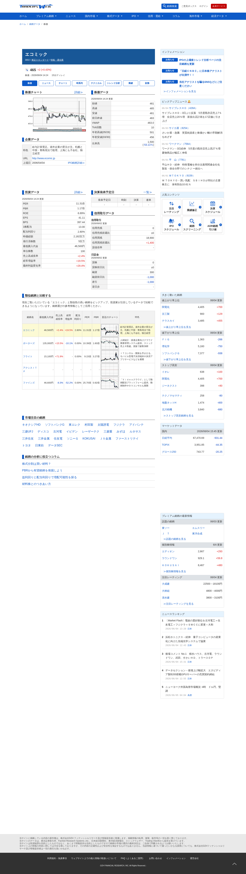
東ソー (166, 527)
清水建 (166, 597)
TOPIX (166, 444)
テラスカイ (168, 320)
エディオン (168, 551)
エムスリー (198, 527)
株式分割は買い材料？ (36, 463)
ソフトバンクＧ (171, 353)
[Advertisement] (123, 36)
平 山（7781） (178, 159)
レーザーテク (90, 431)
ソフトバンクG (54, 424)
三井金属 (43, 438)
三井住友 (28, 438)
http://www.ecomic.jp (43, 158)
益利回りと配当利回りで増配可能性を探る (49, 477)
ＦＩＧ (166, 339)
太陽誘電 (103, 424)
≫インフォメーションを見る (179, 91)
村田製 (89, 424)
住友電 (58, 438)
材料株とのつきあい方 (36, 483)
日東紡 (39, 445)
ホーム (23, 16)
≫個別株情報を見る (174, 571)
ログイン (203, 6)
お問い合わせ (155, 858)
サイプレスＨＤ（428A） (183, 108)
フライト (27, 356)
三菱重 (108, 431)
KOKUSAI (89, 438)
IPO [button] (134, 16)
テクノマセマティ (172, 395)
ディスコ (43, 431)
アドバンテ (136, 424)
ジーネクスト (169, 385)
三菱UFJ (27, 431)
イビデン (72, 431)
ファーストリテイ (127, 438)
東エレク (74, 424)
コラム (176, 16)
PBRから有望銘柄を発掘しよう (42, 470)
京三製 (166, 313)
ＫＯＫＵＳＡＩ (171, 565)
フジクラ (119, 424)
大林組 (166, 590)
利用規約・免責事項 (57, 858)
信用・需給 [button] (154, 16)
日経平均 (167, 437)
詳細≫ (78, 92)
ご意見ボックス (189, 6)
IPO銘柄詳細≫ (76, 162)
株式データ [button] (113, 16)
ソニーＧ (72, 438)
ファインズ (29, 382)
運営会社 (194, 858)
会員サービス (218, 6)
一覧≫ (147, 192)
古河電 (57, 431)
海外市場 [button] (194, 16)
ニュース (71, 16)
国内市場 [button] (90, 16)
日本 (190, 629)
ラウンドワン (169, 558)
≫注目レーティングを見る (178, 603)
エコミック (29, 330)
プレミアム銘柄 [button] (45, 16)
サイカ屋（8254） (179, 128)
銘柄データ (34, 24)
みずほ (121, 431)
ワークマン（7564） (180, 143)
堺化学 (166, 346)
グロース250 (169, 451)
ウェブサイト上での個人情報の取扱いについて (93, 858)
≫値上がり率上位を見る (177, 327)
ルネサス (135, 431)
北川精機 (167, 409)
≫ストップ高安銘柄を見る (178, 415)
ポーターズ (29, 343)
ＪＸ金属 (105, 438)
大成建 (166, 583)
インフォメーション (176, 858)
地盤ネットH (169, 402)
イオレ (166, 371)
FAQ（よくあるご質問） (133, 858)
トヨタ (26, 445)
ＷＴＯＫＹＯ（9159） (182, 175)
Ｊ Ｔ (166, 533)
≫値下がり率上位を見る (177, 359)
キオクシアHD (31, 424)
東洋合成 (197, 533)
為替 (190, 695)
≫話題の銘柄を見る (174, 538)
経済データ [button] (218, 16)
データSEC (55, 445)
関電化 (166, 307)
